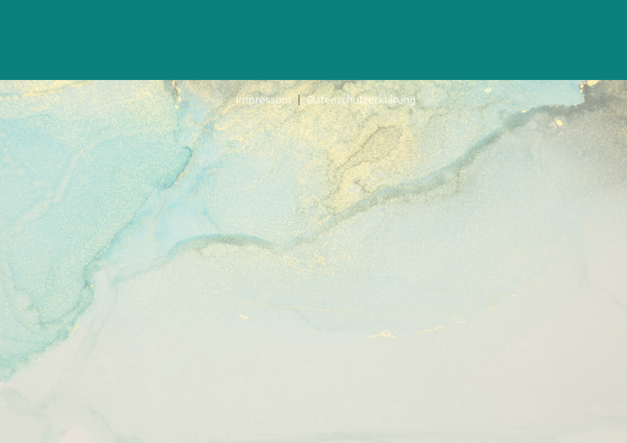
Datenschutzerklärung (361, 99)
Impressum (263, 99)
